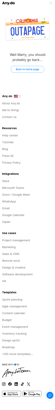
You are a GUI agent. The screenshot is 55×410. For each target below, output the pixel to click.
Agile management (14, 306)
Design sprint (11, 340)
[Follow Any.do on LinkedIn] (16, 384)
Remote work (11, 260)
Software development (17, 274)
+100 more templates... (17, 354)
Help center (10, 135)
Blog (5, 149)
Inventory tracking (14, 333)
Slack (5, 181)
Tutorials (8, 142)
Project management (16, 240)
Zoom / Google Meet (16, 194)
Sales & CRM (10, 254)
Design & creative (13, 267)
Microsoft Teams (13, 188)
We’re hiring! (10, 110)
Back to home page (27, 69)
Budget (7, 320)
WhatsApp (9, 201)
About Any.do (11, 103)
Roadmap (8, 347)
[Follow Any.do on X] (28, 384)
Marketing (9, 247)
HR (4, 281)
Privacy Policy (11, 162)
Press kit (8, 156)
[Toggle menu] (51, 3)
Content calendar (13, 313)
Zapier (6, 222)
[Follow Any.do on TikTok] (22, 384)
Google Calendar (13, 215)
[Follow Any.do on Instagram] (3, 384)
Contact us (9, 117)
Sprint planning (12, 299)
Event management (15, 326)
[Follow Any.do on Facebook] (10, 384)
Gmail (6, 208)
